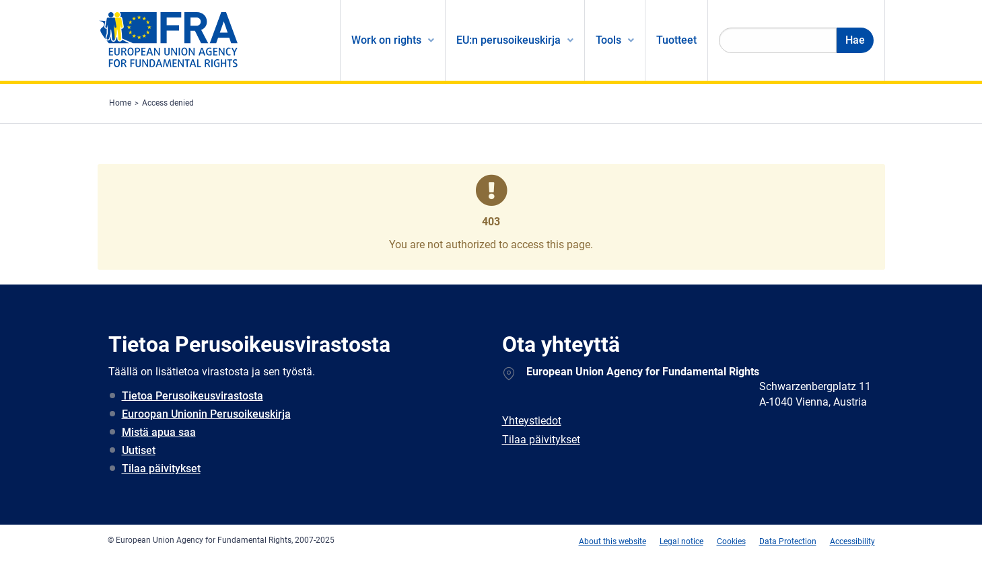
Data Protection (787, 541)
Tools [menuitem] (608, 40)
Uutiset (138, 450)
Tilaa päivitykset (161, 468)
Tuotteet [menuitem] (676, 40)
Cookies (731, 541)
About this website (612, 541)
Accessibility (852, 541)
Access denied (168, 103)
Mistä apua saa (159, 432)
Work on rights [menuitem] (386, 40)
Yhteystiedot (531, 420)
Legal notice (681, 541)
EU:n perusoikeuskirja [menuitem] (508, 40)
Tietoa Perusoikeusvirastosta (192, 395)
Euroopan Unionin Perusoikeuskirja (206, 414)
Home (120, 103)
